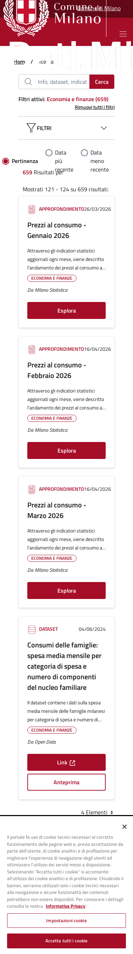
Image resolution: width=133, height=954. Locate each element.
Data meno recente (99, 161)
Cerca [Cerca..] (102, 81)
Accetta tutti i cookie (66, 940)
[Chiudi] (124, 826)
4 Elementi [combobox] (98, 812)
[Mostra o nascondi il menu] (123, 34)
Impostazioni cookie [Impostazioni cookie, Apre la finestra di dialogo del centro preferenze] (66, 920)
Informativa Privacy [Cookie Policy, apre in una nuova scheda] (65, 905)
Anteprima (66, 782)
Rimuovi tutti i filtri (95, 107)
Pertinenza (25, 161)
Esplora (66, 310)
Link (66, 762)
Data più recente (64, 161)
